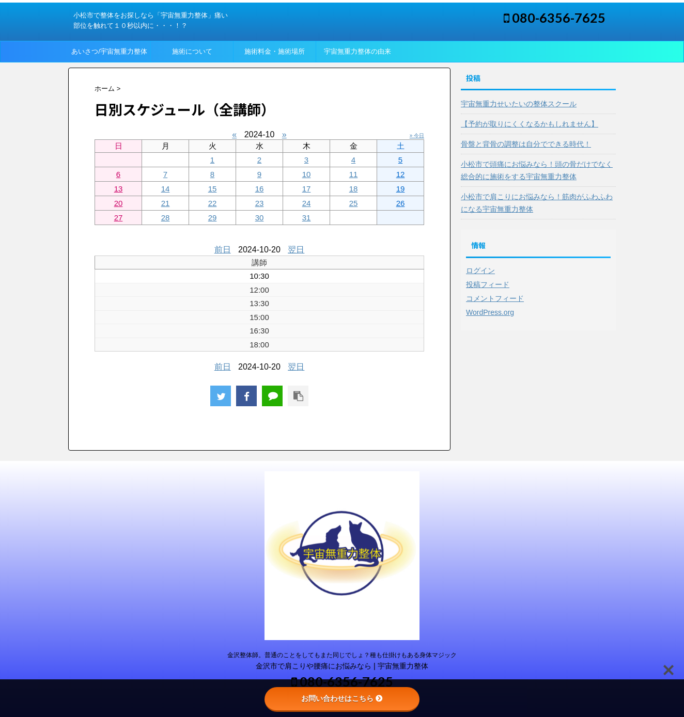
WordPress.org (490, 312)
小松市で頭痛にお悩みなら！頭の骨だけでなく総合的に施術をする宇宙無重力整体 (537, 170)
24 (306, 203)
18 (353, 188)
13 (118, 188)
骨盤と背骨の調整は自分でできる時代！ (526, 144)
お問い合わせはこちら (342, 698)
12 (400, 174)
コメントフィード (495, 298)
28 (165, 217)
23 (259, 203)
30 (259, 217)
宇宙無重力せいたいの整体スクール (519, 104)
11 (353, 174)
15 (212, 188)
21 (165, 203)
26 (400, 203)
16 (259, 188)
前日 (222, 249)
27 (118, 217)
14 (165, 188)
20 (118, 203)
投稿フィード (487, 284)
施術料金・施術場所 (274, 51)
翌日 (296, 249)
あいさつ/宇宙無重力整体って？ (109, 54)
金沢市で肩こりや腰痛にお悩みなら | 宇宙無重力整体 (342, 666)
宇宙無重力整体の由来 (357, 51)
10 (306, 174)
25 (353, 203)
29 (212, 217)
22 (212, 203)
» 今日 (417, 135)
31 (306, 217)
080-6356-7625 (554, 17)
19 (400, 188)
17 (306, 188)
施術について (192, 51)
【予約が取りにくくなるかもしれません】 (529, 124)
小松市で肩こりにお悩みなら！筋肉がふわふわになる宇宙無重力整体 (537, 203)
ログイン (480, 270)
